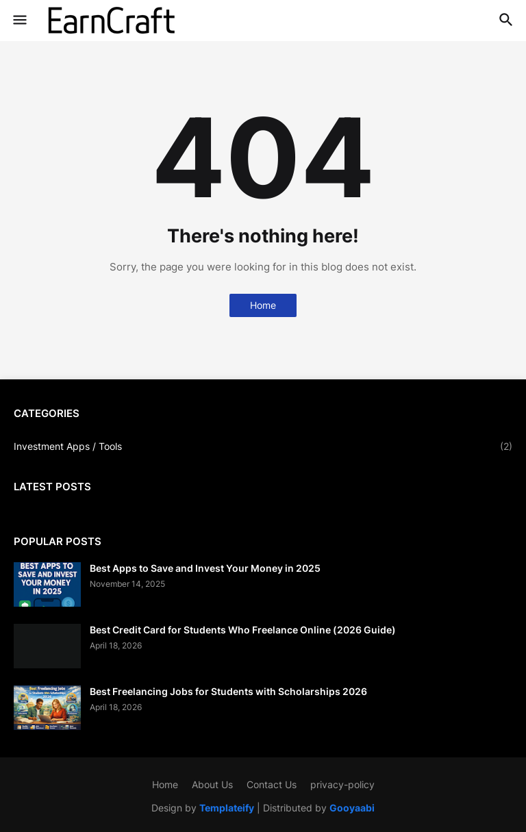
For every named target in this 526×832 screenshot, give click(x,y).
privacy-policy (342, 784)
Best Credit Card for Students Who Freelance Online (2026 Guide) (243, 629)
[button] (19, 20)
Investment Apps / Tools (263, 446)
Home (263, 305)
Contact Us (272, 784)
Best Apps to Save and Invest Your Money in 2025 (205, 568)
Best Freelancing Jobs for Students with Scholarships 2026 (228, 691)
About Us (212, 784)
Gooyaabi (352, 808)
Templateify (226, 808)
